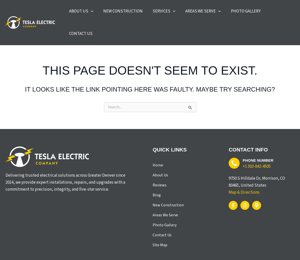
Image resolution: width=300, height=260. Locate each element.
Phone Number (260, 141)
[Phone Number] (234, 144)
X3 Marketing (116, 251)
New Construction (168, 186)
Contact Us (162, 216)
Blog (157, 176)
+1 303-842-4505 (257, 148)
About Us (160, 156)
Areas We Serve (165, 196)
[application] (108, 13)
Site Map (160, 226)
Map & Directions (244, 174)
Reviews (160, 166)
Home (158, 146)
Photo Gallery (165, 206)
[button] (99, 13)
